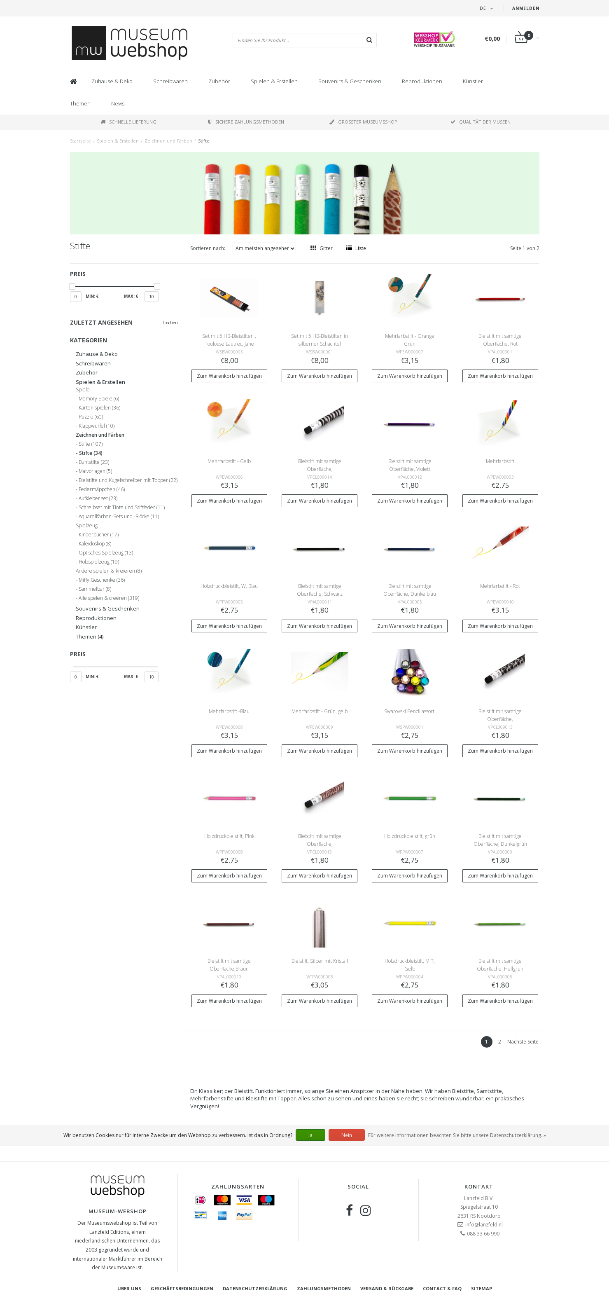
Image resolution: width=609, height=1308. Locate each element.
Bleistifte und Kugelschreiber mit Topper (128, 480)
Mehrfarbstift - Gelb (229, 461)
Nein (346, 1135)
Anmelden (525, 8)
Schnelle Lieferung (128, 122)
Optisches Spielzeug (106, 553)
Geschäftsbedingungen (182, 1288)
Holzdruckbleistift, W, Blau (229, 586)
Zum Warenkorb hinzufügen (229, 375)
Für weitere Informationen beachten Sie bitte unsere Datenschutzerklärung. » (457, 1135)
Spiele (83, 389)
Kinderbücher (99, 534)
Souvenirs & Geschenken (349, 81)
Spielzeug (87, 525)
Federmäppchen (102, 489)
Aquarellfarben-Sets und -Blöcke (119, 516)
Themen (80, 103)
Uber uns (129, 1288)
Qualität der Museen (480, 122)
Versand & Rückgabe (386, 1288)
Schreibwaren (170, 81)
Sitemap (481, 1288)
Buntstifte (94, 462)
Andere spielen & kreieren (109, 571)
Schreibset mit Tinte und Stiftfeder (122, 507)
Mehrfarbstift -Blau (229, 711)
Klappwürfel (96, 426)
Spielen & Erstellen (274, 81)
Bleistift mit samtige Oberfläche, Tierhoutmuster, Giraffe (319, 844)
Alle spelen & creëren (109, 598)
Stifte (204, 141)
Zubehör (219, 81)
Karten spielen (99, 408)
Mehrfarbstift (500, 461)
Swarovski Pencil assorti (410, 711)
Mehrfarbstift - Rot (500, 586)
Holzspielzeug (99, 562)
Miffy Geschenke (102, 580)
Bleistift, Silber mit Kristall (320, 960)
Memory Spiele (99, 398)
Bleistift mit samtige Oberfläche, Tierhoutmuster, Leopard (500, 719)
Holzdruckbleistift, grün (409, 836)
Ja (310, 1135)
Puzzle (91, 417)
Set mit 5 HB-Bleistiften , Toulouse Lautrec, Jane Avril (229, 343)
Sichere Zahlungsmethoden (246, 122)
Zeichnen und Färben (168, 141)
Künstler (473, 81)
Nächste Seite (523, 1041)
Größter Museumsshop (363, 122)
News (117, 103)
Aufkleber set (98, 498)
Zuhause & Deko (112, 81)
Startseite (80, 141)
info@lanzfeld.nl (484, 1224)
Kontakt (478, 1186)
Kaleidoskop (95, 544)
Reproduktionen (422, 81)
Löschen (170, 322)
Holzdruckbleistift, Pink (229, 836)
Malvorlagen (95, 471)
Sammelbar (95, 589)
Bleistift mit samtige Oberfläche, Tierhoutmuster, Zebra (319, 469)
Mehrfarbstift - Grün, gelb (320, 711)
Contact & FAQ (442, 1288)
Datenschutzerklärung (255, 1288)
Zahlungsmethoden (324, 1288)
